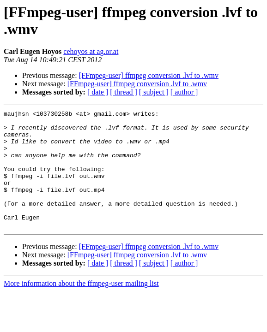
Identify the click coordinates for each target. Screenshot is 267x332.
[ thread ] (123, 92)
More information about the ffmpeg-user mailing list (81, 307)
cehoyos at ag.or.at (90, 51)
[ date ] (97, 92)
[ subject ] (154, 92)
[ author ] (184, 92)
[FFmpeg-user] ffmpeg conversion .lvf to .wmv (148, 75)
